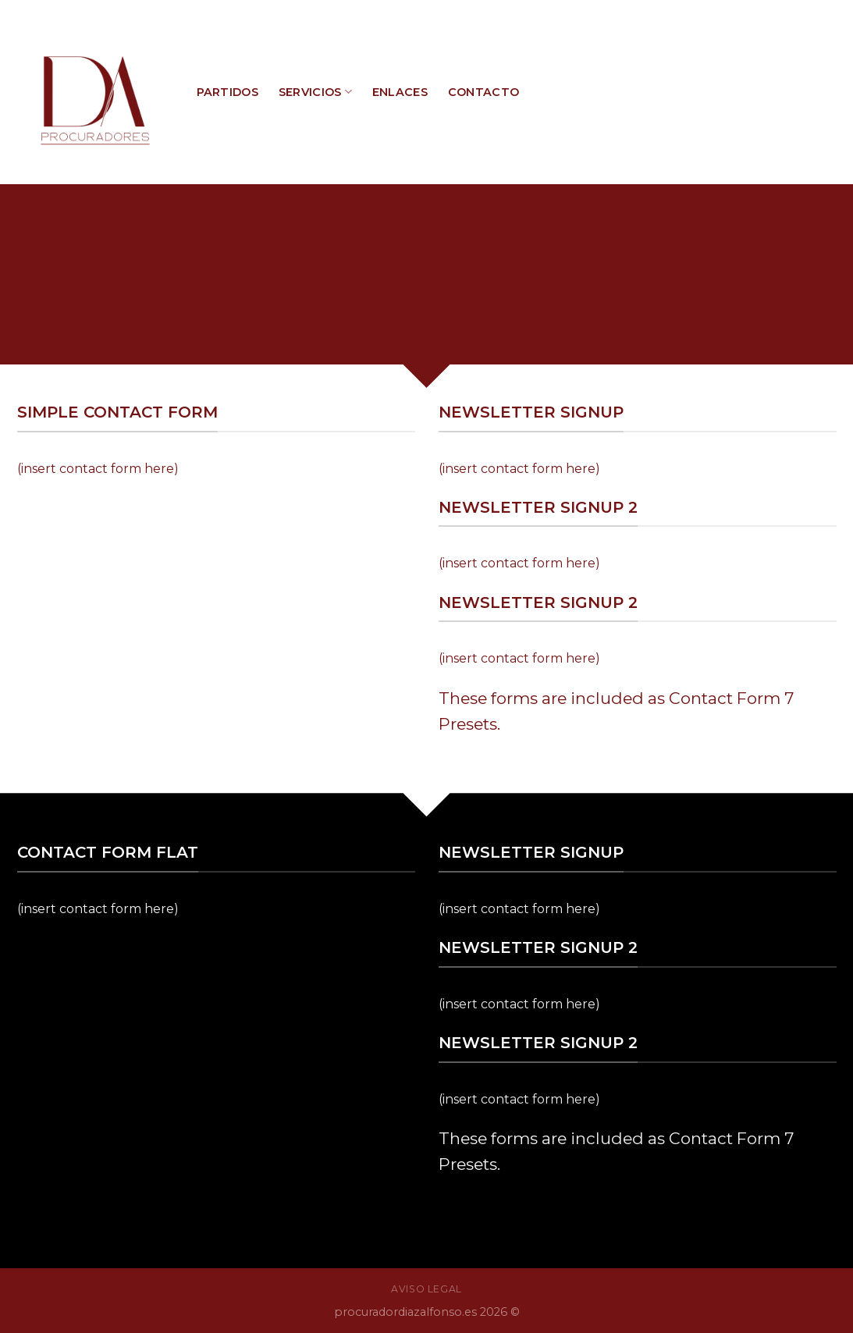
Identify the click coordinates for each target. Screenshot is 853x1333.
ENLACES (400, 92)
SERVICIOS (315, 91)
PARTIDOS (227, 92)
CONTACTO (483, 92)
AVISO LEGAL (426, 1289)
